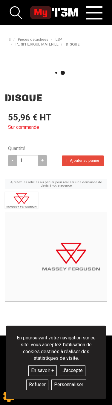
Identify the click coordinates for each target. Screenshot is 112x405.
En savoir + (42, 370)
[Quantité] (27, 160)
